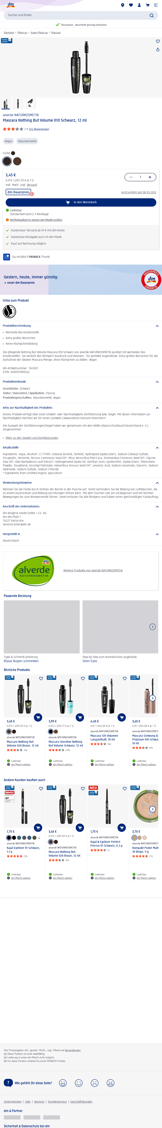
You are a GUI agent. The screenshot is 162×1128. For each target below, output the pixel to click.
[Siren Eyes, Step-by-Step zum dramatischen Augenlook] (120, 632)
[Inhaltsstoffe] (81, 447)
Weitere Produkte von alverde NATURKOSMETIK (65, 570)
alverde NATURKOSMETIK (21, 115)
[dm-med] (51, 1117)
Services (39, 1101)
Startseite (9, 32)
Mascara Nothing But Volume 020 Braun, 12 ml (22, 743)
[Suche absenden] (151, 15)
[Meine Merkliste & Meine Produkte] (131, 5)
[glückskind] (12, 1117)
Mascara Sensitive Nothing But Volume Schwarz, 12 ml (66, 743)
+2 (38, 837)
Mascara (56, 32)
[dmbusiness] (31, 1117)
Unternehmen (13, 1101)
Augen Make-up (39, 32)
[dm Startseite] (10, 5)
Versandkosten (73, 1050)
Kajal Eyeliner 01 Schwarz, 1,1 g (23, 850)
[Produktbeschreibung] (81, 326)
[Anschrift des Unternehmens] (81, 506)
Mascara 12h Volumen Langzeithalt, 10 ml (104, 737)
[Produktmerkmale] (81, 382)
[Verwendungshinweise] (81, 483)
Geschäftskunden (81, 1101)
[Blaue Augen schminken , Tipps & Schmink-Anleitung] (42, 632)
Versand (32, 185)
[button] (156, 5)
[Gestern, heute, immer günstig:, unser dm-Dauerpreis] (81, 280)
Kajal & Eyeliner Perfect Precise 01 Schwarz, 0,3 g (106, 844)
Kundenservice (57, 1101)
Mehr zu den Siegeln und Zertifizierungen (32, 438)
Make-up (22, 32)
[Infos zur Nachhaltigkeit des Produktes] (81, 408)
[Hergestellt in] (81, 534)
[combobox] (81, 15)
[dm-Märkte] (122, 5)
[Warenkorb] (147, 5)
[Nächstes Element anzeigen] (152, 698)
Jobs (27, 1101)
